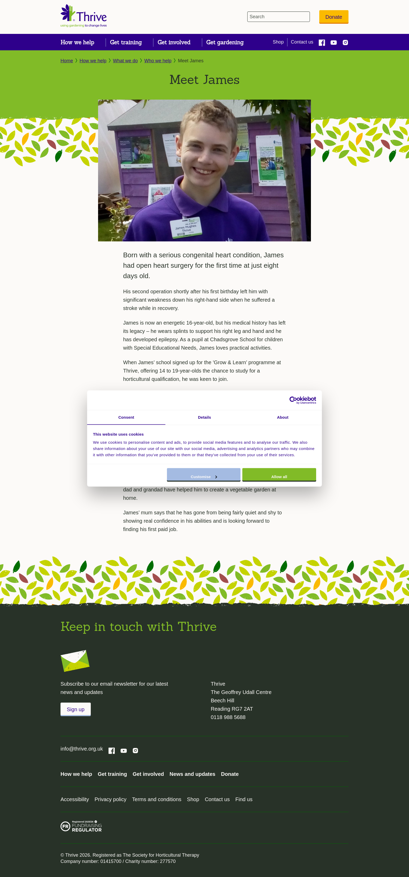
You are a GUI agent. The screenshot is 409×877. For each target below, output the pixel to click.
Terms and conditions (156, 799)
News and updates (192, 774)
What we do (125, 60)
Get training (112, 774)
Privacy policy (110, 799)
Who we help (157, 60)
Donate (334, 17)
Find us (243, 799)
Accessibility (75, 799)
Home (67, 60)
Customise (204, 476)
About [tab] (282, 417)
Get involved (148, 774)
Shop (278, 42)
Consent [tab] (126, 417)
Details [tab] (204, 417)
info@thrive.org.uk (82, 749)
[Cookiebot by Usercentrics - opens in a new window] (293, 400)
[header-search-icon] (304, 16)
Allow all (279, 476)
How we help (93, 60)
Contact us (302, 42)
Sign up (76, 709)
